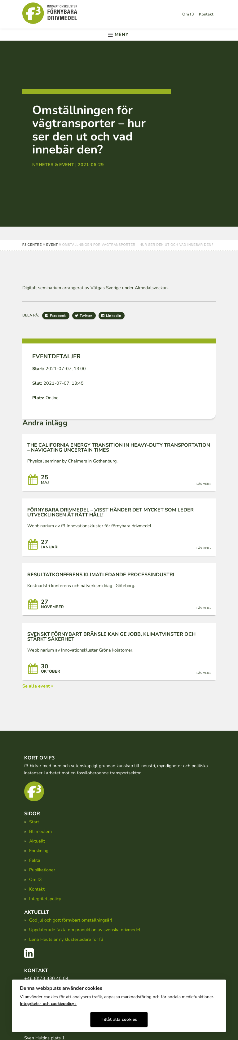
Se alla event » (37, 686)
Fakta (34, 860)
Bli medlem (40, 831)
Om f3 (188, 14)
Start (34, 822)
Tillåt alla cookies (119, 1017)
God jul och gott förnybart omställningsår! (70, 920)
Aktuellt (37, 841)
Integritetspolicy (45, 899)
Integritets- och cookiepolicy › (48, 1002)
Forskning (38, 850)
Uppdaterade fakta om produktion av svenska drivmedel (84, 930)
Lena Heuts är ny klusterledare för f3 (66, 939)
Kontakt (206, 14)
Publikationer (42, 870)
